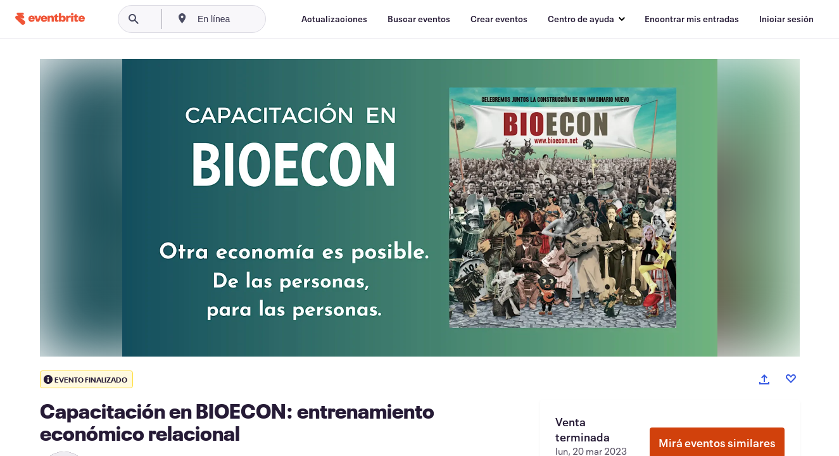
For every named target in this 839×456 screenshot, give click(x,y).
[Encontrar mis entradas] (691, 19)
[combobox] (253, 19)
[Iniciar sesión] (786, 19)
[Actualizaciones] (334, 19)
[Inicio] (50, 19)
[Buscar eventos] (418, 19)
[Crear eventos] (499, 19)
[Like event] (791, 379)
